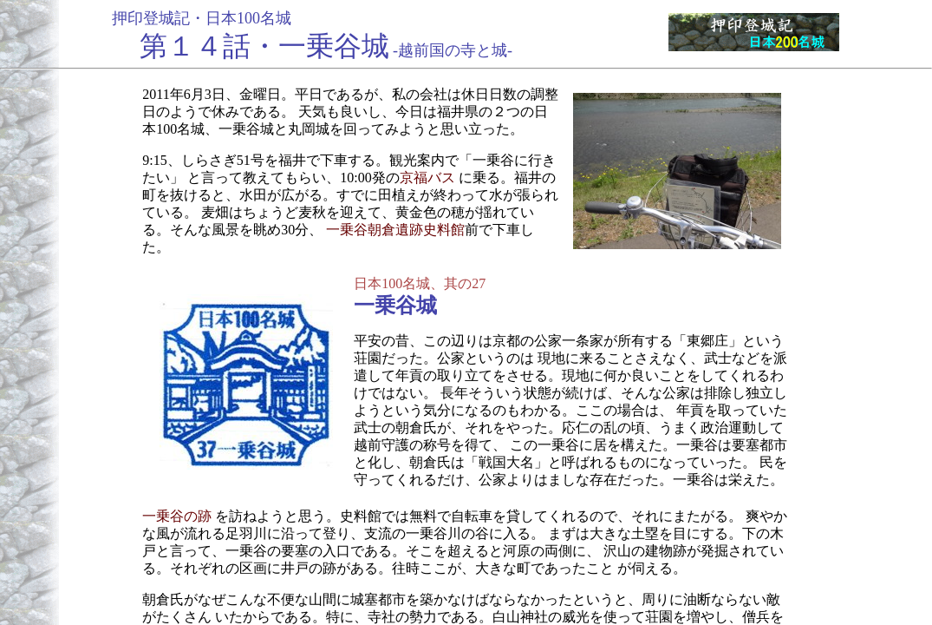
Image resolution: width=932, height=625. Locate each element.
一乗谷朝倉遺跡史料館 (395, 229)
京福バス (427, 177)
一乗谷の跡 (177, 516)
